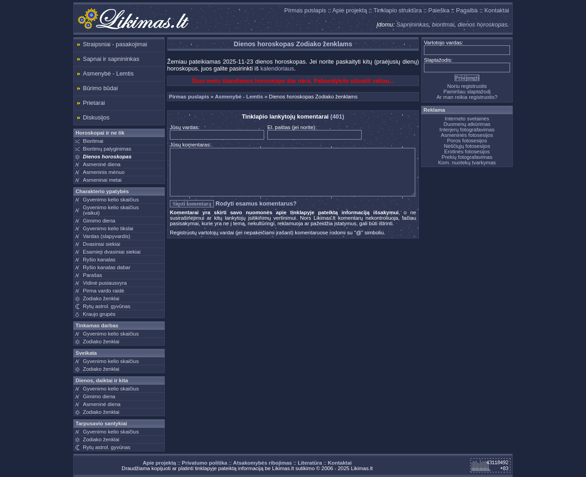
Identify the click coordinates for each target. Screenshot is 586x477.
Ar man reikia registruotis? (466, 97)
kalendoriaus (277, 68)
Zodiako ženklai (101, 298)
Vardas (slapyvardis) (106, 236)
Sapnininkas (412, 24)
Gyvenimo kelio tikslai (108, 228)
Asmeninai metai (102, 180)
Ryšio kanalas (99, 259)
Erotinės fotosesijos (466, 151)
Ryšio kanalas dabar (106, 267)
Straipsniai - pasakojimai (115, 44)
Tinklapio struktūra (398, 10)
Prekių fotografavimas (467, 157)
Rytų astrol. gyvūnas (106, 306)
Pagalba (467, 10)
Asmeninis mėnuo (104, 172)
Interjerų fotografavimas (467, 129)
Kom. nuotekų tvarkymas (467, 162)
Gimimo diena (99, 220)
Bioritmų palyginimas (107, 149)
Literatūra (310, 463)
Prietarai (94, 102)
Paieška (439, 10)
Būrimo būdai (100, 88)
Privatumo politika (204, 463)
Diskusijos (96, 117)
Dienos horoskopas (107, 156)
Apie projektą (349, 10)
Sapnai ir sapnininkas (111, 58)
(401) (337, 116)
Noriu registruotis (467, 86)
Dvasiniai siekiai (101, 244)
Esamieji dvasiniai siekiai (112, 252)
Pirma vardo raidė (103, 290)
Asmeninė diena (101, 164)
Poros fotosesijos (467, 140)
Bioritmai (93, 141)
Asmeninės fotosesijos (467, 135)
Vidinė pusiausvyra (105, 283)
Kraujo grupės (99, 314)
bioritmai (443, 24)
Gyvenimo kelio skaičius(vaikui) (111, 210)
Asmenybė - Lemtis (108, 73)
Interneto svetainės (467, 118)
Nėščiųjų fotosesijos (467, 146)
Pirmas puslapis (305, 10)
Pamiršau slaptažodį (466, 91)
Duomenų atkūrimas (467, 124)
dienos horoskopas (483, 24)
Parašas (92, 275)
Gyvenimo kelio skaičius (111, 199)
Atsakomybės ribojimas (262, 463)
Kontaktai (496, 10)
